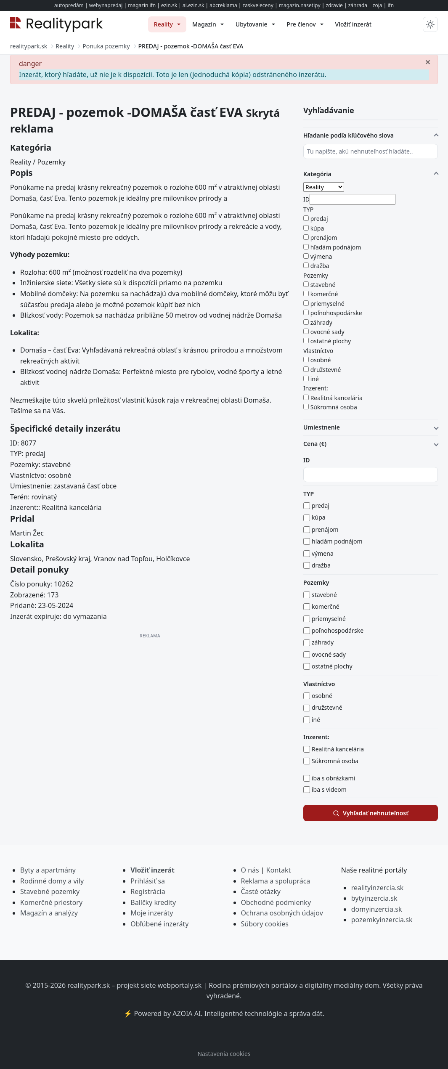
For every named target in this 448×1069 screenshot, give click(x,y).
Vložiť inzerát (152, 870)
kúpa (317, 228)
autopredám (69, 5)
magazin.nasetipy (300, 5)
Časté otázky (261, 891)
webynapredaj (106, 5)
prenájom (323, 237)
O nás (250, 870)
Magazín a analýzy (49, 913)
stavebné (323, 285)
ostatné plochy (330, 341)
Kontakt (278, 870)
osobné (320, 360)
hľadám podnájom (335, 247)
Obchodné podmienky (276, 902)
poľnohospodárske (336, 313)
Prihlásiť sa (147, 881)
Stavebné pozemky (50, 891)
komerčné (324, 294)
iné (314, 379)
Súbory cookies (265, 923)
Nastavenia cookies (223, 1054)
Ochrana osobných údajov (282, 913)
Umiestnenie (321, 427)
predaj (319, 219)
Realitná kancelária (336, 398)
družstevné (325, 370)
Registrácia (147, 891)
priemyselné (327, 304)
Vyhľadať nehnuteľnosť (370, 813)
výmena (321, 256)
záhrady (321, 322)
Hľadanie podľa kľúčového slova (348, 135)
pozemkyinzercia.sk (382, 919)
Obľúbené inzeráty (159, 923)
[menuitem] (167, 24)
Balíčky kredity (153, 902)
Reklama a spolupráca (275, 881)
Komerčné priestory (51, 902)
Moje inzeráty (151, 913)
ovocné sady (327, 332)
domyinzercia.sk (376, 909)
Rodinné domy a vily (52, 881)
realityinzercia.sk (377, 887)
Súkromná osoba (333, 407)
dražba (319, 266)
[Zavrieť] (427, 61)
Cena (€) (314, 444)
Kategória (317, 174)
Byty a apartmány (48, 870)
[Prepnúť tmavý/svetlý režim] (430, 24)
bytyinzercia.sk (374, 898)
